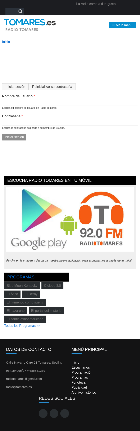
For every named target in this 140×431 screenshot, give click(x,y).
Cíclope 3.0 (52, 285)
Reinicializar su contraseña (52, 86)
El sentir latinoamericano (25, 319)
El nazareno (15, 310)
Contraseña (11, 116)
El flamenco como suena (25, 302)
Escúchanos (81, 367)
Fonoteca (79, 382)
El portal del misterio (46, 310)
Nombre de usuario (17, 96)
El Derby (31, 294)
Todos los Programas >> (22, 325)
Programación (82, 372)
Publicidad (79, 387)
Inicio (6, 42)
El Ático (12, 294)
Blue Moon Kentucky (22, 285)
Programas (21, 277)
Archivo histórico (84, 392)
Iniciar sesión (17, 86)
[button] (122, 25)
